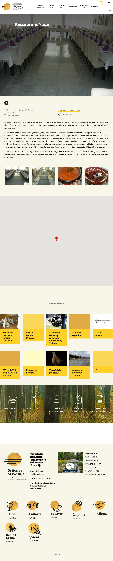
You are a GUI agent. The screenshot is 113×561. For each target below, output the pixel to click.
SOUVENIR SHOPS (92, 460)
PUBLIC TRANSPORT (93, 464)
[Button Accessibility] (110, 14)
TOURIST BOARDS (92, 471)
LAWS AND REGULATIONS (95, 474)
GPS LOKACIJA (65, 114)
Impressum (56, 554)
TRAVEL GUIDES (91, 467)
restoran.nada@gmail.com (69, 110)
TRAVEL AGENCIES (92, 457)
